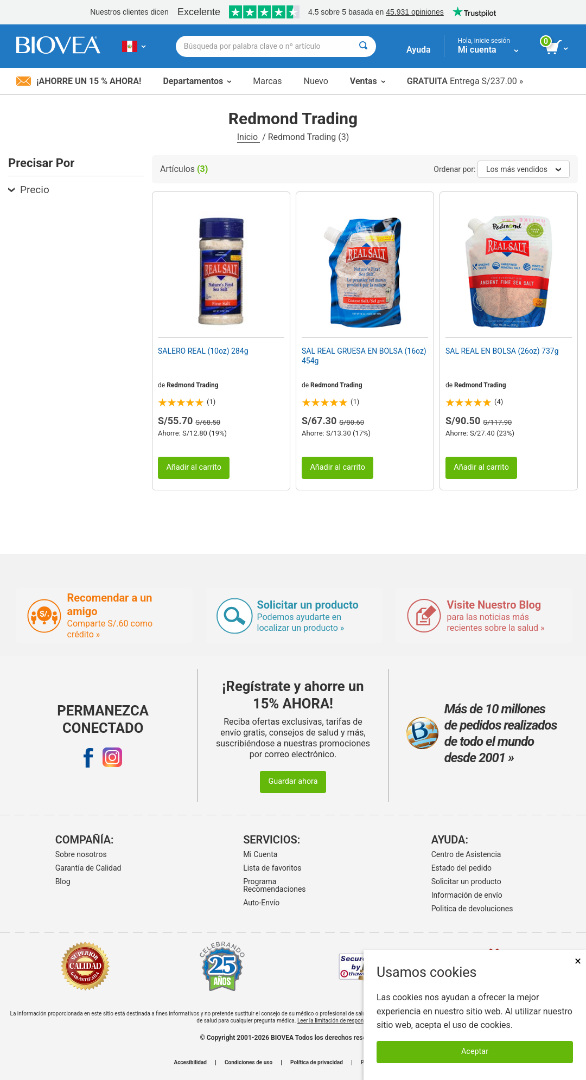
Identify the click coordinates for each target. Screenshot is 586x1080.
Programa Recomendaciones (274, 885)
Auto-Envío (261, 902)
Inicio (248, 137)
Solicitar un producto (466, 881)
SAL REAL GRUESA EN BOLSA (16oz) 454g (364, 356)
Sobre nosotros (81, 854)
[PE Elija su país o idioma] (133, 46)
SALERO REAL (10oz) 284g (203, 351)
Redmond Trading (192, 385)
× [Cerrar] (578, 961)
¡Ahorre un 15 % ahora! (78, 81)
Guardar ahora (292, 781)
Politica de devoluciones (472, 908)
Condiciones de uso (248, 1062)
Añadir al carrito (193, 467)
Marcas (267, 81)
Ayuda (418, 49)
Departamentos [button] (197, 81)
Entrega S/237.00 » (465, 81)
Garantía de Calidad (88, 868)
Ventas (367, 81)
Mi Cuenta (260, 854)
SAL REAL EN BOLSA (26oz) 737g (502, 351)
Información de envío (466, 895)
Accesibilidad (190, 1062)
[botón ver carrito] (557, 47)
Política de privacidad (316, 1062)
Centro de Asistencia (466, 854)
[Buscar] (363, 46)
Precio (28, 189)
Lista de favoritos (272, 868)
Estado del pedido (461, 868)
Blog (63, 881)
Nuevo (315, 81)
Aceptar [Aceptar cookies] (474, 1051)
